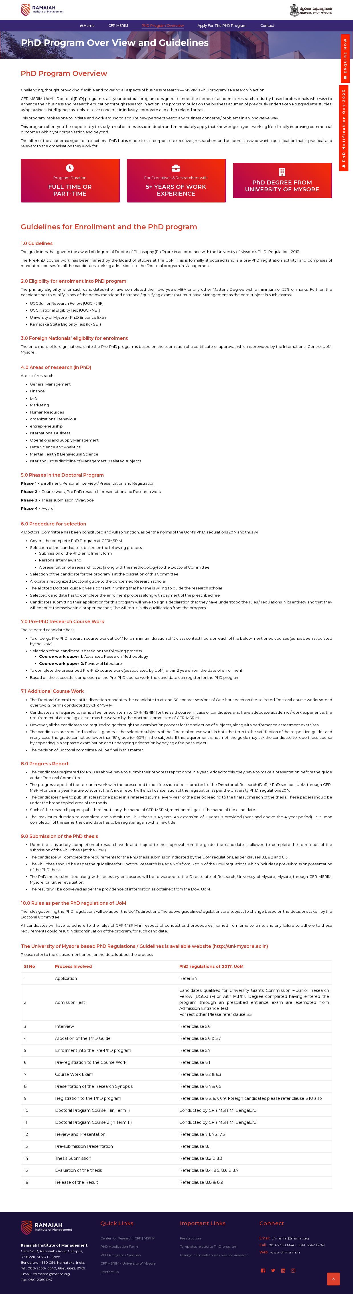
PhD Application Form (119, 1246)
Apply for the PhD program (222, 25)
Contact (267, 25)
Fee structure (190, 1238)
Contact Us (109, 1272)
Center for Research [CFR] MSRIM (127, 1238)
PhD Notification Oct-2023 (344, 128)
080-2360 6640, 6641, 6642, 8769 (297, 1245)
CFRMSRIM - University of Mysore (127, 1263)
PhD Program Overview (163, 25)
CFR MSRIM (118, 25)
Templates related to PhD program (209, 1246)
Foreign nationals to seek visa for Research (214, 1255)
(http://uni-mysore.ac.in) (240, 946)
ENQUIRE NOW (345, 58)
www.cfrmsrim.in (285, 1252)
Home (87, 25)
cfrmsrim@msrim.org (290, 1238)
